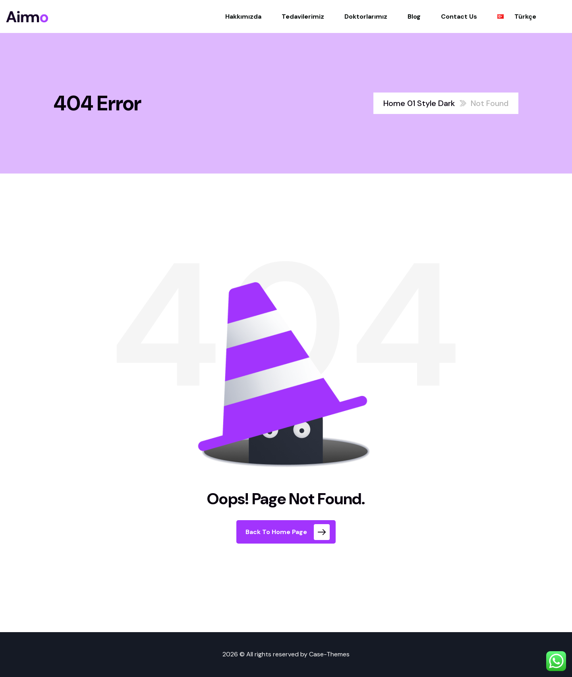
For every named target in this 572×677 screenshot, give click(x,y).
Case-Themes (329, 654)
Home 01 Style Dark (419, 103)
